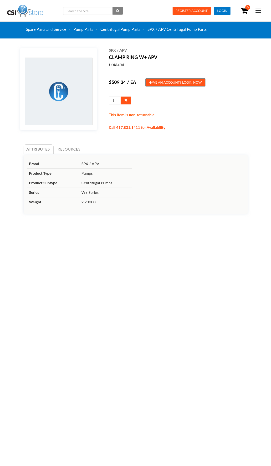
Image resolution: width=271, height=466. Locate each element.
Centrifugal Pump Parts (120, 29)
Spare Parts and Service (46, 29)
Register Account (192, 11)
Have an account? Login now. (175, 82)
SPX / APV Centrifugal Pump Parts (177, 29)
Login (222, 11)
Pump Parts (83, 29)
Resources (69, 149)
